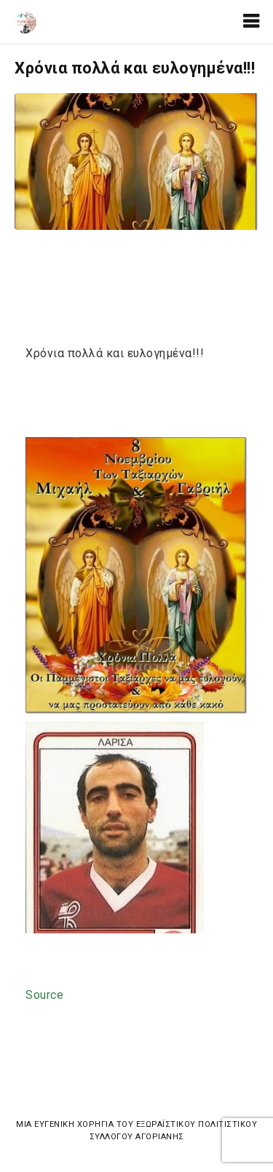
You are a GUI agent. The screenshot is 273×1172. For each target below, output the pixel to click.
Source (44, 995)
